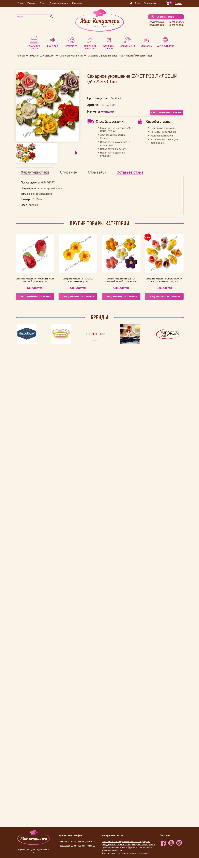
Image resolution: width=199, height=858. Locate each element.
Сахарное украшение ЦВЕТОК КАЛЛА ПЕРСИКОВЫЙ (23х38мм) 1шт (164, 280)
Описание (68, 172)
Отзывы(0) (97, 172)
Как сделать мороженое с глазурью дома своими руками (128, 844)
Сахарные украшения (71, 55)
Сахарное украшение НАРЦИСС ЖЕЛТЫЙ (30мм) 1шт (78, 280)
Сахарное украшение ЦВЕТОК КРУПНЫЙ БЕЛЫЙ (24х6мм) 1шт (121, 280)
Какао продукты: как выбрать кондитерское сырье (125, 853)
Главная (31, 3)
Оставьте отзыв (130, 172)
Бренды (99, 317)
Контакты (77, 3)
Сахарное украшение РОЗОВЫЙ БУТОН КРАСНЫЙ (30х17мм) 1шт (35, 280)
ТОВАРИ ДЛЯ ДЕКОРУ (42, 55)
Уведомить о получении (167, 112)
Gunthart (115, 98)
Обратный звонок (163, 16)
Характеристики (35, 172)
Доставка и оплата (58, 3)
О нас (42, 3)
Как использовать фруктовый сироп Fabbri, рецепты (126, 841)
